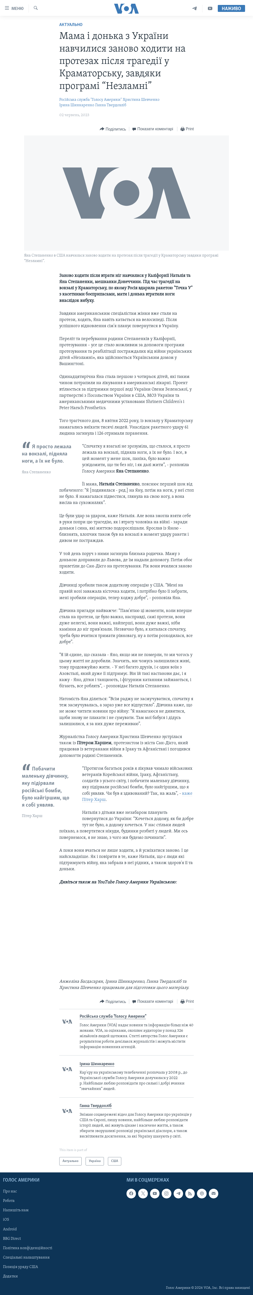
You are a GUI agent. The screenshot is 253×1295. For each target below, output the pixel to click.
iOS (6, 1220)
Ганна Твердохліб (110, 105)
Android (10, 1229)
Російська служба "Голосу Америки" (90, 100)
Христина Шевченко (141, 100)
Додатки (10, 1276)
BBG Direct (12, 1239)
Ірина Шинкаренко (76, 105)
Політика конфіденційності (27, 1248)
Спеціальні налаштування (26, 1258)
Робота (9, 1201)
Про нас (10, 1191)
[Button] (113, 129)
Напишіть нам (16, 1210)
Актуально (71, 25)
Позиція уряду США (20, 1267)
